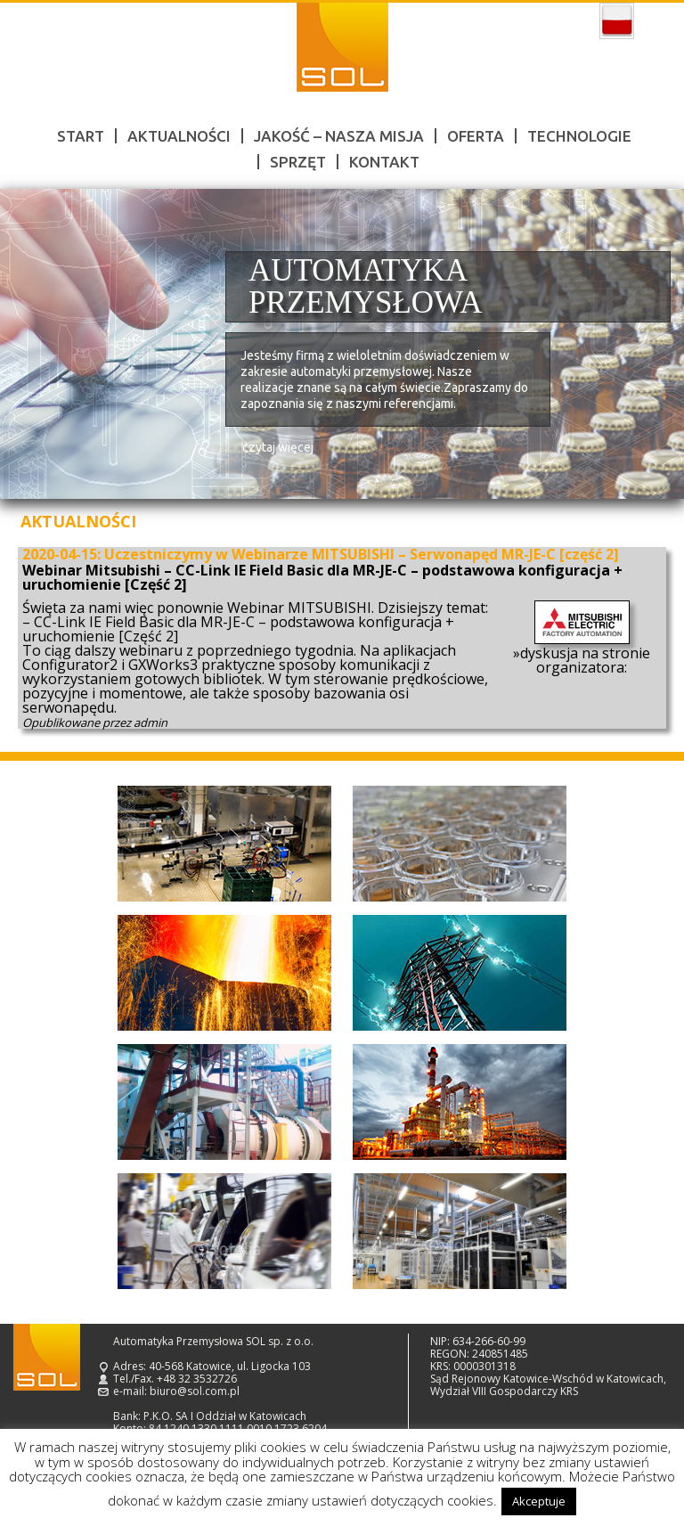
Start (80, 135)
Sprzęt (298, 161)
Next (650, 344)
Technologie (579, 135)
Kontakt (384, 161)
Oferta (475, 135)
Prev (33, 344)
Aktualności (179, 135)
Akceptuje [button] (539, 1501)
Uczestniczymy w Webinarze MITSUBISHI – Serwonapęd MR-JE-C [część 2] (361, 554)
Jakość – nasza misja (339, 135)
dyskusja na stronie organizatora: (585, 660)
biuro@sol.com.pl (195, 1391)
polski (616, 21)
